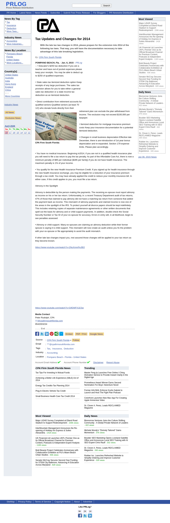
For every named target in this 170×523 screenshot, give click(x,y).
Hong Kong (10, 84)
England (9, 87)
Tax (8, 22)
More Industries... (15, 44)
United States (12, 59)
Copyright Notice (62, 501)
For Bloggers (99, 12)
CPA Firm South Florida (50, 57)
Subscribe (55, 12)
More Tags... (12, 31)
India (7, 81)
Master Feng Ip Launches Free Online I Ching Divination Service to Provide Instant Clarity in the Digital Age (106, 374)
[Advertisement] (110, 85)
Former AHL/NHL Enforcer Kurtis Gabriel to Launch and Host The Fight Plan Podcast (103, 391)
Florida (9, 56)
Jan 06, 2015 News (147, 157)
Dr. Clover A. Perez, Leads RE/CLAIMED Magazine (150, 134)
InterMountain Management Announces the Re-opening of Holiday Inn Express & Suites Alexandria (56, 430)
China (8, 90)
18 (6, 132)
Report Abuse (113, 362)
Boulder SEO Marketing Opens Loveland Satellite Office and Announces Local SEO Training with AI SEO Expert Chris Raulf (106, 440)
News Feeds (41, 12)
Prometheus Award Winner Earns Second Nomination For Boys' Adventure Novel (102, 383)
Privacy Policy (25, 501)
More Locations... (15, 62)
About (77, 501)
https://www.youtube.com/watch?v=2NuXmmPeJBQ (60, 247)
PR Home (11, 12)
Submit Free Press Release (76, 12)
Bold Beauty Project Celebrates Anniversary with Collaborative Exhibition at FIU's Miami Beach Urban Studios (57, 452)
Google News (96, 334)
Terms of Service (43, 501)
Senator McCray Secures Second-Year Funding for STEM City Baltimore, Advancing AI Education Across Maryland (57, 462)
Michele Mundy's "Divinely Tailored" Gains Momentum (151, 110)
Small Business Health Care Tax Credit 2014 (55, 396)
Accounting (11, 41)
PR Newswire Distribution (121, 12)
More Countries (12, 96)
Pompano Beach (15, 53)
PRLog (79, 62)
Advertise (87, 501)
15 (18, 132)
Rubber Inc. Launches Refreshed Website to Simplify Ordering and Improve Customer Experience (104, 457)
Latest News (25, 12)
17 (10, 132)
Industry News (11, 104)
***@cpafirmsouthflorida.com (49, 320)
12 (29, 132)
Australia (9, 78)
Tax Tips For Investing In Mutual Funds (53, 372)
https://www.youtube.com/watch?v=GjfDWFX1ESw (59, 308)
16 (14, 132)
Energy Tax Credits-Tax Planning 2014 (52, 385)
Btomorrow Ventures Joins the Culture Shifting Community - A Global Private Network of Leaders (106, 421)
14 (21, 132)
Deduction (11, 28)
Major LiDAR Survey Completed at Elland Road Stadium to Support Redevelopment (56, 421)
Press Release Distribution (20, 6)
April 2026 (10, 126)
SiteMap (11, 501)
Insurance (11, 25)
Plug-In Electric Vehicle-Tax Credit (51, 391)
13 (25, 132)
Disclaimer (98, 362)
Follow (76, 340)
